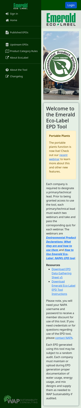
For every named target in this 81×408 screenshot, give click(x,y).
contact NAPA (64, 338)
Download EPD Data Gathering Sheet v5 (61, 273)
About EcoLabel (16, 57)
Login (71, 5)
